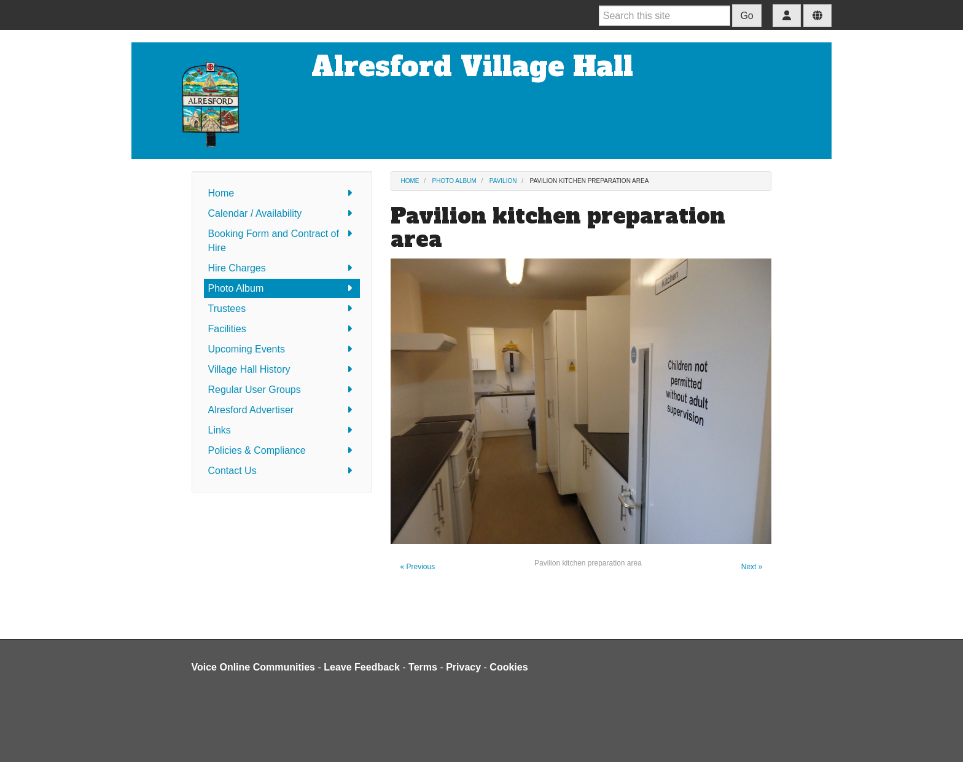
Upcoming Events (282, 349)
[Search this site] (664, 16)
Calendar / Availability (282, 213)
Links (282, 430)
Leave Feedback (362, 667)
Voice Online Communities (254, 667)
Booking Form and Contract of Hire (282, 240)
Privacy (463, 667)
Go (746, 15)
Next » (752, 566)
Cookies (508, 667)
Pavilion (503, 180)
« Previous (417, 566)
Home (282, 193)
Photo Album (282, 288)
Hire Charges (282, 268)
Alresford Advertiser (282, 410)
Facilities (282, 329)
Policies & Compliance (282, 450)
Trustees (282, 308)
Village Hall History (282, 369)
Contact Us (282, 471)
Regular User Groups (282, 390)
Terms (422, 667)
